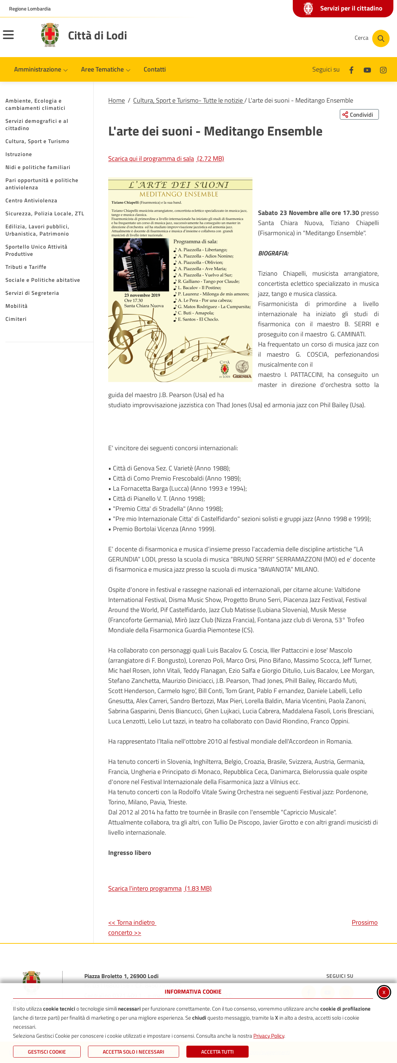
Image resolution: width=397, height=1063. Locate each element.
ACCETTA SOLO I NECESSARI (133, 1051)
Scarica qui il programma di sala (166, 158)
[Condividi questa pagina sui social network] (359, 114)
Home (116, 100)
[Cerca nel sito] (372, 38)
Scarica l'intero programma (160, 888)
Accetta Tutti (217, 1051)
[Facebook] (351, 69)
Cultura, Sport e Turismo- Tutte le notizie (188, 100)
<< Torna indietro (132, 922)
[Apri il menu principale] (17, 39)
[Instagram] (383, 69)
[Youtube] (367, 69)
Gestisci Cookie (47, 1051)
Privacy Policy (268, 1036)
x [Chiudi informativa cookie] (384, 992)
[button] (180, 279)
